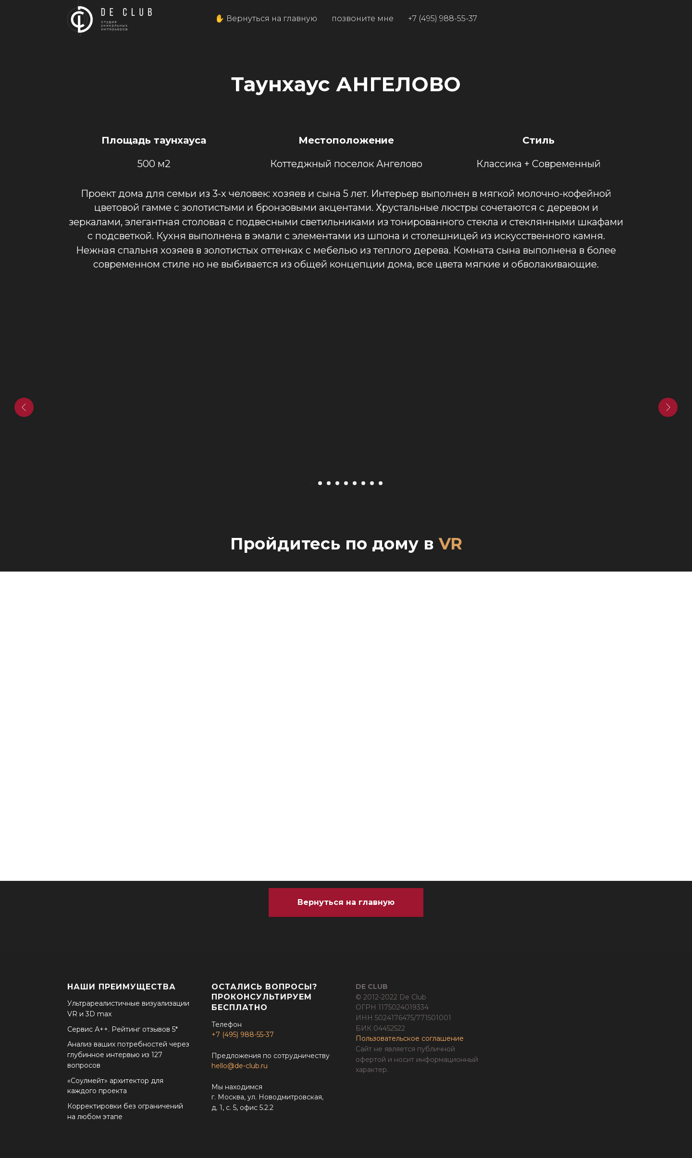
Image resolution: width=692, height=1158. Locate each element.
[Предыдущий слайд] (24, 407)
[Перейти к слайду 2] (320, 483)
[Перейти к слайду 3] (329, 483)
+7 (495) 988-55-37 (442, 18)
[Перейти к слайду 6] (355, 483)
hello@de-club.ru (239, 1065)
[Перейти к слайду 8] (372, 483)
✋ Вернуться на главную (266, 18)
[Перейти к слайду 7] (363, 483)
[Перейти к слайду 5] (346, 483)
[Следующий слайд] (668, 407)
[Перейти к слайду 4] (337, 483)
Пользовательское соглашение (410, 1038)
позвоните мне (363, 18)
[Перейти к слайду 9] (381, 483)
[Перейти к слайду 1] (311, 483)
